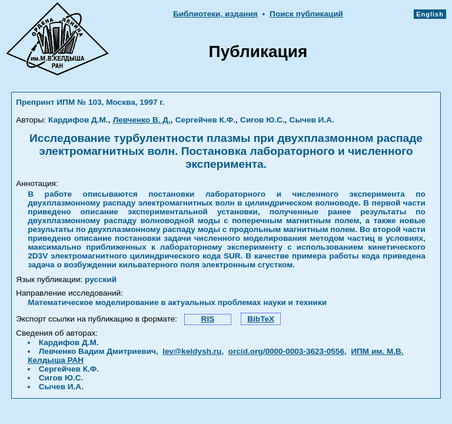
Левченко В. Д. (142, 119)
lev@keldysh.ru (191, 351)
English (430, 14)
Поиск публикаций (306, 13)
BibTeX (260, 318)
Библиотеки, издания (215, 13)
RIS (208, 318)
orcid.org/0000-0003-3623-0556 (286, 351)
